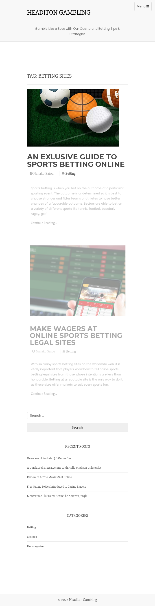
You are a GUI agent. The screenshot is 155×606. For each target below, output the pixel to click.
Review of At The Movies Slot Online (49, 477)
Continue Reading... (45, 224)
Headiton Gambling (59, 12)
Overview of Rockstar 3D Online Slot (49, 458)
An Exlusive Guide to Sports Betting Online (76, 160)
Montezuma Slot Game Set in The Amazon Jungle (57, 496)
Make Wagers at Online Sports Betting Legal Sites (75, 337)
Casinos (32, 537)
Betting (70, 173)
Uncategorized (36, 546)
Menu (144, 7)
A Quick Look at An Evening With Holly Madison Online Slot (64, 468)
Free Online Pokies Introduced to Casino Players (56, 486)
